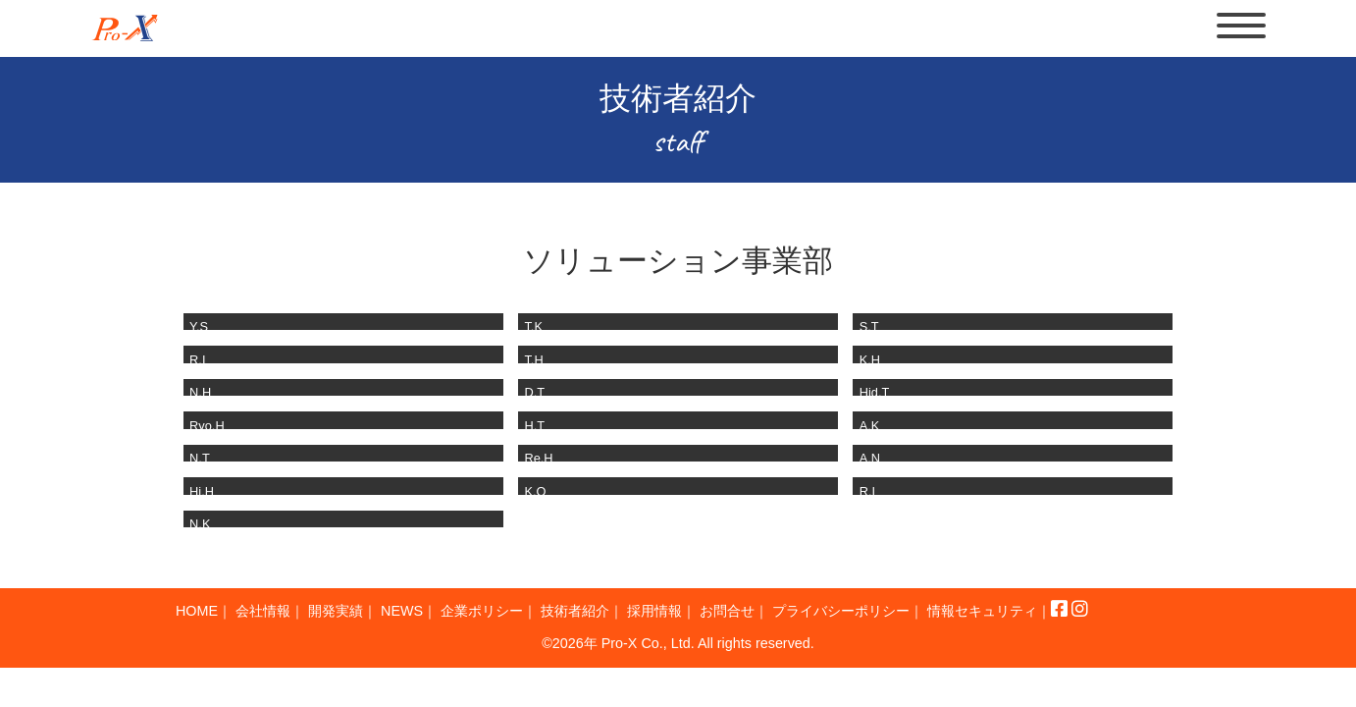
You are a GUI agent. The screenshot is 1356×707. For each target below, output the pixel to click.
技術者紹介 (629, 623)
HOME (199, 623)
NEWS (431, 623)
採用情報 (720, 623)
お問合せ (802, 623)
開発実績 (357, 623)
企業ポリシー (523, 623)
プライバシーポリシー (933, 623)
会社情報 (273, 623)
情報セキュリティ (238, 643)
